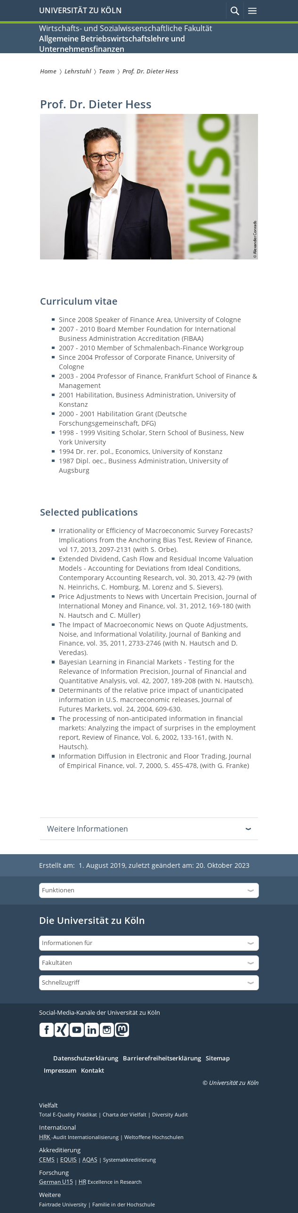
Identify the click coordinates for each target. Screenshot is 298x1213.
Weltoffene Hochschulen (154, 1137)
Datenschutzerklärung (85, 1058)
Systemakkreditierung (129, 1159)
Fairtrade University (63, 1204)
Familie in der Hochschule (123, 1204)
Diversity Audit (170, 1114)
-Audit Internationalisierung (79, 1137)
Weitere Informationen (87, 829)
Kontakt (92, 1071)
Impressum (60, 1071)
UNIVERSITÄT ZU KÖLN (80, 10)
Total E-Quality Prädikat (68, 1114)
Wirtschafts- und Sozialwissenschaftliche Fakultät (125, 28)
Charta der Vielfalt (125, 1114)
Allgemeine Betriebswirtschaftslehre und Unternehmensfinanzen (112, 43)
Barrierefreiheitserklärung (162, 1058)
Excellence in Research (110, 1182)
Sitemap (218, 1058)
